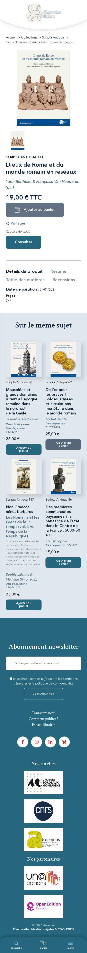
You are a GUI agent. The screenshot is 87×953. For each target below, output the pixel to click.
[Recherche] (16, 945)
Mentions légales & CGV (47, 929)
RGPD (70, 929)
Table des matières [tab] (25, 280)
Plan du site (21, 929)
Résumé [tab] (58, 271)
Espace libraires (43, 724)
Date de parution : (22, 290)
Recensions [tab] (63, 280)
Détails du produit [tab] (24, 271)
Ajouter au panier (23, 449)
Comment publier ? (43, 718)
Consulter (23, 242)
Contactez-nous (43, 713)
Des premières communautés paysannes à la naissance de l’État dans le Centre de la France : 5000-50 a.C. (63, 521)
